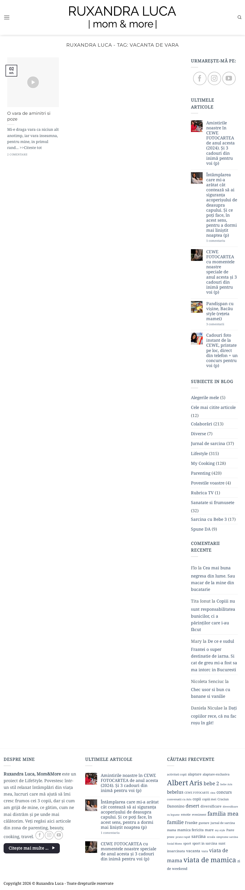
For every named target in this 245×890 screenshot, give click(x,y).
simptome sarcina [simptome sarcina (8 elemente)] (227, 837)
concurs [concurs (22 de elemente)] (224, 792)
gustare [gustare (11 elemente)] (204, 823)
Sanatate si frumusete (212, 502)
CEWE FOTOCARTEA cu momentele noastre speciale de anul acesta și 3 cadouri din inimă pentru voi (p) (221, 272)
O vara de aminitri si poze (28, 116)
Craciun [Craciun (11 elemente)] (223, 799)
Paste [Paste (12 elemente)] (230, 830)
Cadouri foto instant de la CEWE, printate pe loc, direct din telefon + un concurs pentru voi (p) (222, 350)
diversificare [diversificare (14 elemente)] (211, 806)
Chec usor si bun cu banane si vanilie (210, 693)
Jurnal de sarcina (208, 443)
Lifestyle (199, 453)
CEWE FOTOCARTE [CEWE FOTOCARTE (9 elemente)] (196, 792)
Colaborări (201, 424)
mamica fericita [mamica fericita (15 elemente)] (190, 829)
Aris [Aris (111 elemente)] (195, 782)
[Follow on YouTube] (228, 78)
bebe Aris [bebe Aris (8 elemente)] (226, 784)
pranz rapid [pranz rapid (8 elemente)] (183, 837)
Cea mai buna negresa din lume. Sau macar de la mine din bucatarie (213, 578)
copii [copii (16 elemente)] (197, 799)
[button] (7, 17)
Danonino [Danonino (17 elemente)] (175, 806)
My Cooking (203, 463)
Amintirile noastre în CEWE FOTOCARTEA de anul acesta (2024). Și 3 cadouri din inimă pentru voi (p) (220, 143)
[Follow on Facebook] (199, 78)
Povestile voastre (207, 483)
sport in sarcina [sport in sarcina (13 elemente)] (204, 843)
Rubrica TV (202, 493)
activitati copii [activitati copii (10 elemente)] (177, 774)
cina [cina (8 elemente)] (212, 792)
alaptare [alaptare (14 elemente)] (194, 774)
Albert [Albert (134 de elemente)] (177, 782)
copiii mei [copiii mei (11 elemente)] (209, 799)
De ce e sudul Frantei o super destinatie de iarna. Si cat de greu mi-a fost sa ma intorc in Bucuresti (214, 655)
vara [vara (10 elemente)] (204, 851)
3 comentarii (222, 324)
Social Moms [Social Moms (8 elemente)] (174, 843)
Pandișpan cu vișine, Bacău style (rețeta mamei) (220, 311)
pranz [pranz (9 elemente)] (170, 837)
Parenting (200, 473)
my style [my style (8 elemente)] (220, 830)
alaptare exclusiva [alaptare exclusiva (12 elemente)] (216, 774)
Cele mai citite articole (213, 407)
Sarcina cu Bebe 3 (209, 519)
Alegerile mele (205, 397)
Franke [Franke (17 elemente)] (191, 822)
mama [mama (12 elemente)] (171, 830)
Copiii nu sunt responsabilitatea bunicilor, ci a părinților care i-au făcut (213, 615)
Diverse (198, 434)
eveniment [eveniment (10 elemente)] (199, 815)
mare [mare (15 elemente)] (209, 829)
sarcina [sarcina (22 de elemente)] (198, 836)
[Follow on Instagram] (214, 78)
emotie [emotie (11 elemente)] (186, 814)
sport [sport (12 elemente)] (187, 843)
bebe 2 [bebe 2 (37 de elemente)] (211, 783)
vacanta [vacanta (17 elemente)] (193, 850)
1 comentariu (222, 241)
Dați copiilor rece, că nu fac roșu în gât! (214, 715)
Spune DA (201, 529)
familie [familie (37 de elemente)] (175, 822)
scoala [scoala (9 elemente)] (211, 837)
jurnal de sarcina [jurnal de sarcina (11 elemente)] (223, 823)
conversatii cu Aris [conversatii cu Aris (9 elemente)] (179, 799)
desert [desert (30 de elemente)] (192, 805)
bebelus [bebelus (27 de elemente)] (175, 792)
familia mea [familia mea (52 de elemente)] (223, 813)
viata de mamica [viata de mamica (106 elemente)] (210, 859)
